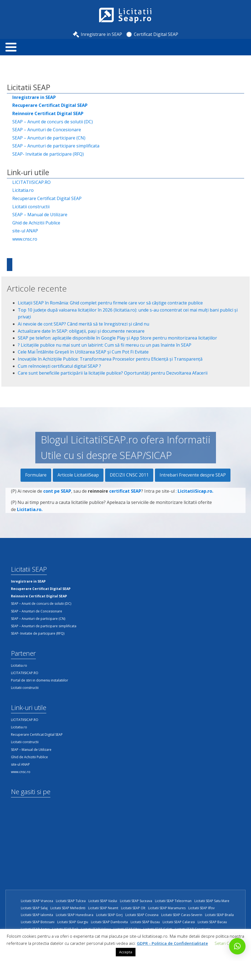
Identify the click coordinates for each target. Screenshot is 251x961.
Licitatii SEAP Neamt (103, 908)
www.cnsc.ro (24, 239)
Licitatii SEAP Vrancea (37, 901)
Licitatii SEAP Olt (133, 908)
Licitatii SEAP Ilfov (201, 908)
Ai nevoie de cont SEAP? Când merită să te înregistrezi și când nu (83, 324)
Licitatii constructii (31, 207)
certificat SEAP (125, 498)
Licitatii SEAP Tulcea (71, 901)
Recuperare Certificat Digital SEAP (47, 198)
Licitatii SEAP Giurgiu (72, 922)
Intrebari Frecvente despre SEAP (193, 475)
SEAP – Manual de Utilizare (39, 215)
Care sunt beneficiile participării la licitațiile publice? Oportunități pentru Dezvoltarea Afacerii (112, 373)
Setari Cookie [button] (227, 943)
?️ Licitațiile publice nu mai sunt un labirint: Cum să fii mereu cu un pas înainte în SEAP (104, 345)
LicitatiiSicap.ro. (195, 498)
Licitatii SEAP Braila (219, 914)
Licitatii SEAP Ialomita (37, 914)
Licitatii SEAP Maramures (167, 908)
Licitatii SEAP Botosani (37, 922)
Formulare (36, 475)
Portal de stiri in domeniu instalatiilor (39, 680)
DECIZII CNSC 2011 (129, 475)
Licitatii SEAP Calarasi (179, 922)
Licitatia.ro (23, 190)
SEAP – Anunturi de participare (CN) (48, 138)
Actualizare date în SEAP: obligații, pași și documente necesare (81, 331)
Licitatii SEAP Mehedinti (67, 908)
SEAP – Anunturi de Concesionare (46, 130)
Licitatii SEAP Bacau (212, 922)
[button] (237, 946)
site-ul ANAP (25, 231)
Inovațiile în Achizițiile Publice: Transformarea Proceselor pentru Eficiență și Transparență (110, 359)
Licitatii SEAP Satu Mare (211, 901)
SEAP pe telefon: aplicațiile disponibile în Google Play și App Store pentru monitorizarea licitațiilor (117, 338)
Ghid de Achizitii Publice (36, 223)
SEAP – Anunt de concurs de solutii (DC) (52, 122)
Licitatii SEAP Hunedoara (74, 914)
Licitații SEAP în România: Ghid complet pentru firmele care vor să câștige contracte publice (110, 303)
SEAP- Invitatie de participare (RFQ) (48, 154)
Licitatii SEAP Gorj (109, 914)
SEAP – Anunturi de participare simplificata (55, 146)
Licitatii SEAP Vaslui (102, 901)
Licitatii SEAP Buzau (145, 922)
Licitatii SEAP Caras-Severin (181, 914)
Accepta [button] (125, 951)
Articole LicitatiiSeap (78, 475)
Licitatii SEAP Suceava (136, 901)
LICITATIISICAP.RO (31, 182)
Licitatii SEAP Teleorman (173, 901)
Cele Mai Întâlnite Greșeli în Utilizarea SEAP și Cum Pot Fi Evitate (83, 352)
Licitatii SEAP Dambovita (109, 922)
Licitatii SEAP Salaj (34, 908)
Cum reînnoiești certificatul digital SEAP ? (59, 366)
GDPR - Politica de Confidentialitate (172, 943)
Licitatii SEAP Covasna (141, 914)
